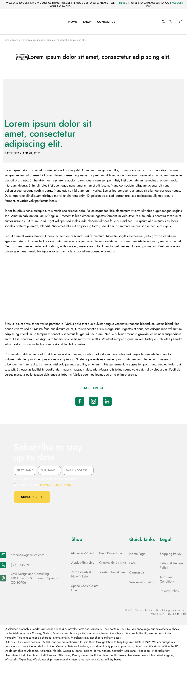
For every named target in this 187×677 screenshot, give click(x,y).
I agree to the (44, 485)
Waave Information (142, 582)
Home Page (137, 553)
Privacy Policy (169, 591)
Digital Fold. (179, 613)
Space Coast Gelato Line (84, 588)
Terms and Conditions (167, 579)
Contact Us (106, 22)
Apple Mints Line (82, 562)
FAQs (133, 563)
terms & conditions (55, 485)
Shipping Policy (170, 553)
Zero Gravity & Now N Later (81, 574)
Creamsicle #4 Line (112, 562)
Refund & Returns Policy (171, 565)
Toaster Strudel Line (112, 572)
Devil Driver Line (110, 553)
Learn (15, 40)
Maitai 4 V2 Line (82, 553)
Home (72, 22)
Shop (87, 22)
